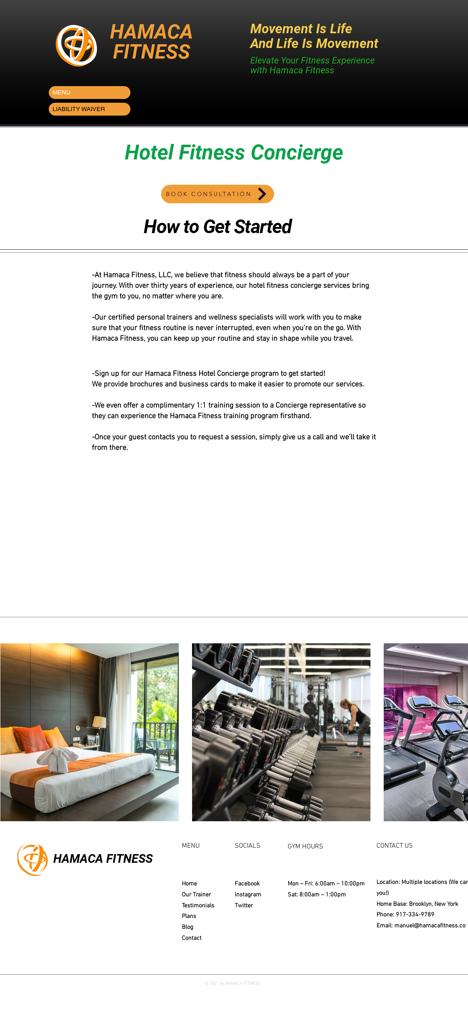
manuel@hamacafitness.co (429, 926)
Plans (189, 916)
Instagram (248, 895)
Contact (191, 938)
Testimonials (198, 906)
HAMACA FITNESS (103, 858)
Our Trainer (196, 895)
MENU (62, 92)
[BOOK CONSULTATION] (217, 194)
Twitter (244, 906)
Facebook (247, 884)
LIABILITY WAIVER (79, 109)
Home (189, 884)
